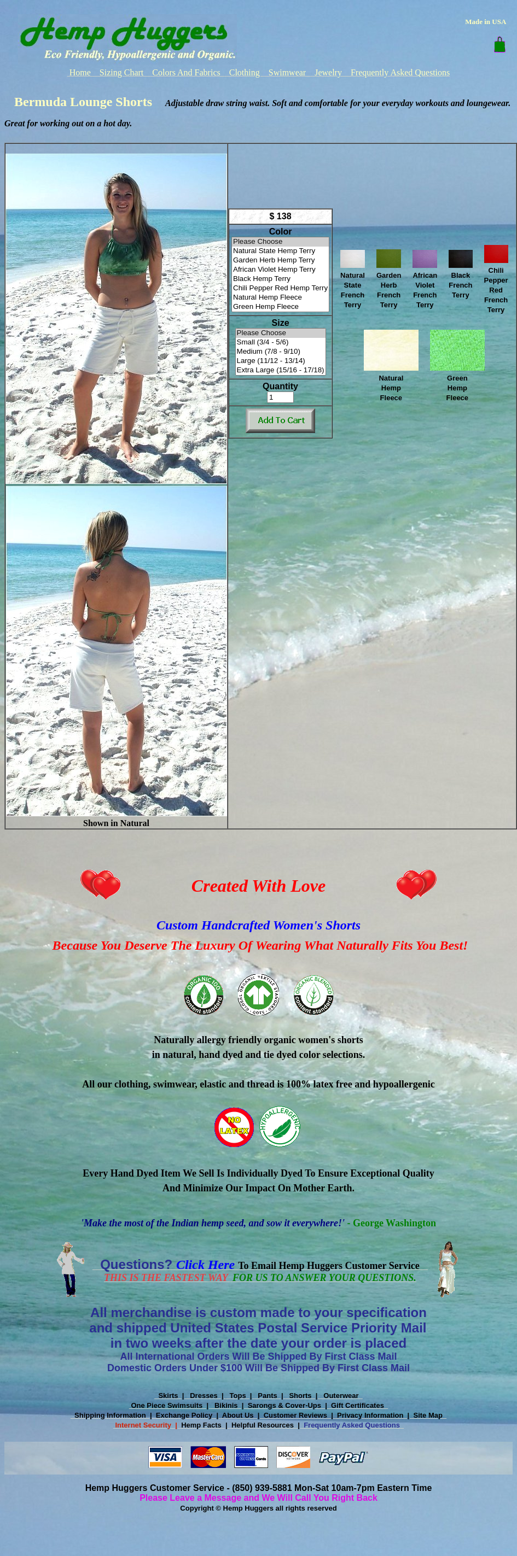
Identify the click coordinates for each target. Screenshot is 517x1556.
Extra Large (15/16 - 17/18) (281, 370)
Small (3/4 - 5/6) (281, 342)
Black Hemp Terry (280, 279)
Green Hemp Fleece (280, 307)
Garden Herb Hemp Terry (280, 260)
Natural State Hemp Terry (280, 251)
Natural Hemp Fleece (280, 297)
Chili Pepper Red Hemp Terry (280, 288)
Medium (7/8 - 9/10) (281, 351)
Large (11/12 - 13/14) (281, 361)
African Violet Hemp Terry (280, 269)
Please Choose (280, 242)
